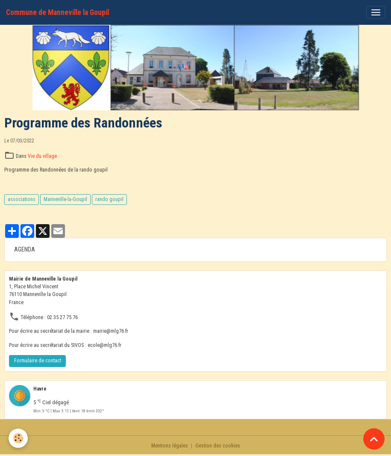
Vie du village (42, 156)
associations (21, 199)
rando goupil (109, 199)
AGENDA (24, 249)
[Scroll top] (374, 439)
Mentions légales (169, 446)
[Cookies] (18, 438)
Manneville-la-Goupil (65, 199)
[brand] (57, 12)
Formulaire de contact (37, 361)
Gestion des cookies (217, 446)
